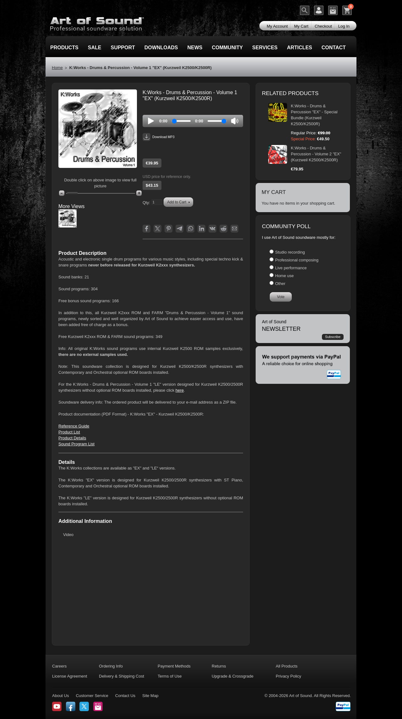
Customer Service (92, 695)
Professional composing (296, 260)
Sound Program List (76, 444)
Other (280, 283)
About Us (60, 695)
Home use (284, 275)
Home (57, 67)
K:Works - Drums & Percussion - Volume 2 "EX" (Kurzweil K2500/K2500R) (316, 154)
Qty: (146, 202)
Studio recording (290, 252)
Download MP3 (158, 137)
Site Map (150, 695)
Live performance (291, 268)
